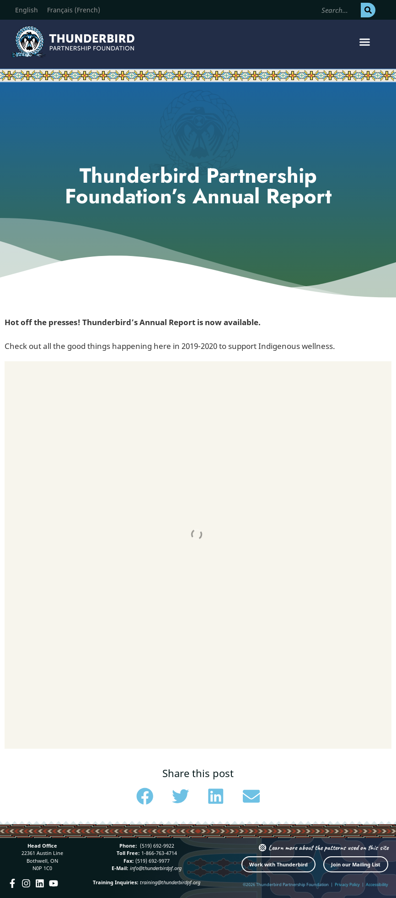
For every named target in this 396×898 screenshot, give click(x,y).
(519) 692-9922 (156, 845)
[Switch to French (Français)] (74, 10)
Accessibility (377, 884)
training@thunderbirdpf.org (170, 882)
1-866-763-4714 (158, 852)
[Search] (368, 10)
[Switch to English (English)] (27, 10)
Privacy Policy (347, 884)
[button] (364, 42)
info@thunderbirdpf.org (156, 868)
